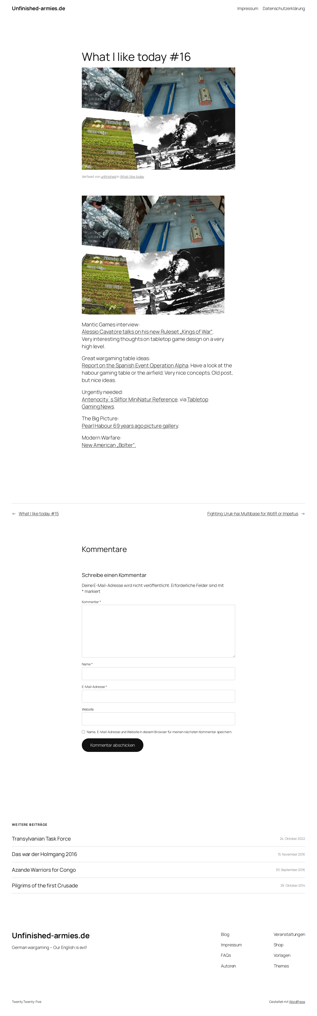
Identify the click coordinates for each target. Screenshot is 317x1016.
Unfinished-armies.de (38, 8)
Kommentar (91, 602)
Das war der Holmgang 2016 (44, 854)
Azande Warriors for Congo (44, 870)
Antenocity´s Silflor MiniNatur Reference (130, 399)
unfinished (108, 176)
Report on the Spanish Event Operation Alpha (135, 365)
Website (88, 709)
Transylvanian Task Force (41, 839)
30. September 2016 (290, 869)
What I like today (132, 176)
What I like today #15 (39, 513)
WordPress (297, 1001)
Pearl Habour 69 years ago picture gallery (130, 425)
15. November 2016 (291, 854)
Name (87, 664)
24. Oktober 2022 (292, 838)
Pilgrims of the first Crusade (45, 886)
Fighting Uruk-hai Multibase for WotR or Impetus (252, 513)
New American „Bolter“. (109, 445)
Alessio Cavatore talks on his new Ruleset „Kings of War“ (147, 331)
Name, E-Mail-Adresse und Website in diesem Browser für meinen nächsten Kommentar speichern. (159, 732)
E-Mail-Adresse (94, 686)
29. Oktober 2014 (292, 885)
